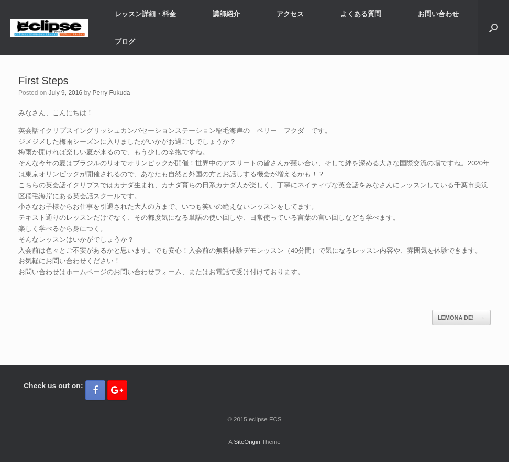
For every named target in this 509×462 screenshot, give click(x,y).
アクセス (290, 14)
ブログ (125, 42)
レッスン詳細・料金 (145, 14)
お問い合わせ (438, 14)
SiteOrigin (247, 441)
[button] (493, 27)
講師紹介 (226, 14)
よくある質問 (360, 14)
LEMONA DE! (461, 317)
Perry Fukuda (111, 92)
